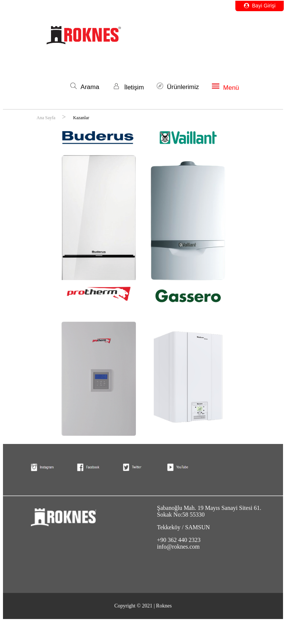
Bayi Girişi (260, 6)
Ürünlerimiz (178, 87)
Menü (225, 87)
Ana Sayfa (46, 117)
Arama (84, 87)
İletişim (128, 87)
